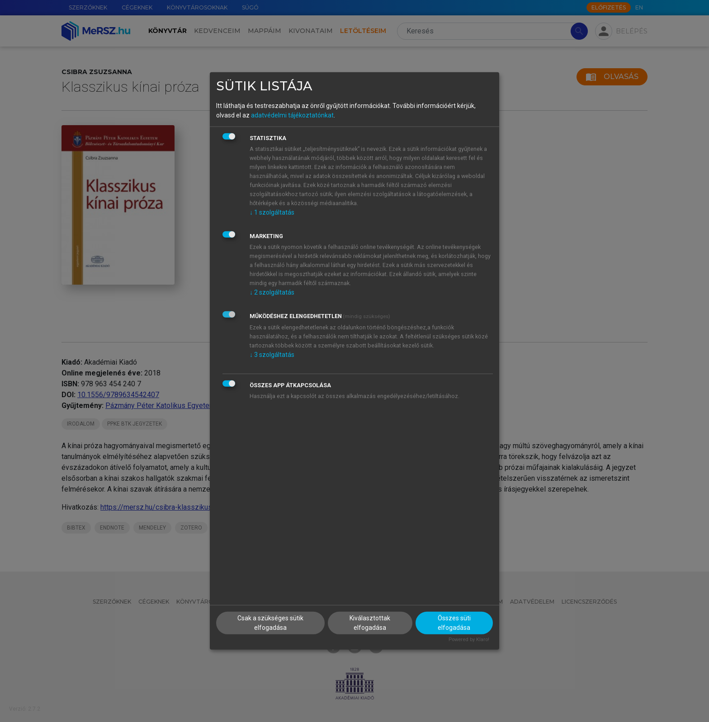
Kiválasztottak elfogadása (370, 622)
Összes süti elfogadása (454, 622)
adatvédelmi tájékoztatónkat (292, 114)
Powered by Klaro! (469, 639)
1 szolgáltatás (272, 212)
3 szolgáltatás (272, 354)
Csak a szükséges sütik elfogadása (270, 622)
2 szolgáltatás (272, 291)
